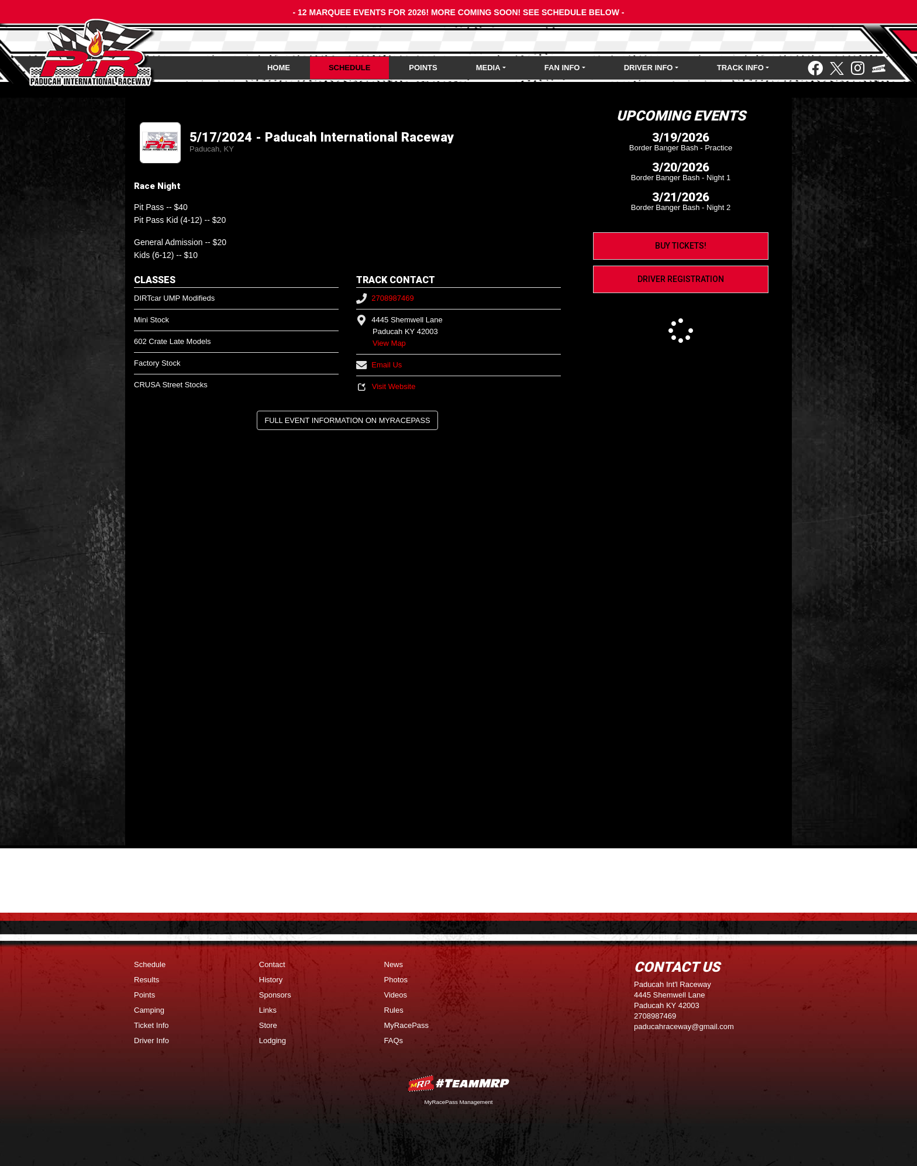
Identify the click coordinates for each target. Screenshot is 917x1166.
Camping (149, 1010)
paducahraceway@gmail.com (684, 1026)
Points (423, 67)
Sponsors (275, 994)
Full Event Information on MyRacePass (347, 420)
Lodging (272, 1040)
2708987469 (385, 298)
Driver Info (151, 1040)
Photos (396, 979)
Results (146, 979)
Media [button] (488, 67)
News (394, 964)
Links (268, 1010)
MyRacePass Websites (458, 1083)
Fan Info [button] (562, 67)
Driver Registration (680, 279)
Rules (394, 1010)
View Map (389, 343)
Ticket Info (151, 1025)
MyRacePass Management (458, 1102)
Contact (272, 964)
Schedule (350, 67)
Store (268, 1025)
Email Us (379, 364)
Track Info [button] (740, 67)
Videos (396, 994)
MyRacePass (406, 1025)
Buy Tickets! (680, 245)
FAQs (394, 1040)
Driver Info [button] (648, 67)
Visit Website (385, 386)
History (270, 979)
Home (278, 67)
